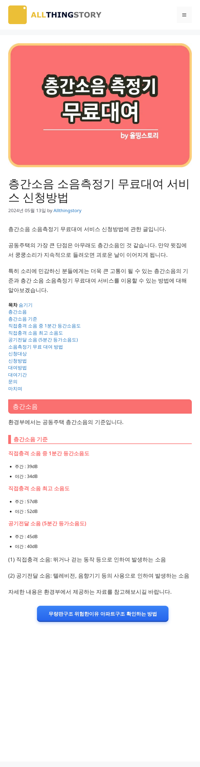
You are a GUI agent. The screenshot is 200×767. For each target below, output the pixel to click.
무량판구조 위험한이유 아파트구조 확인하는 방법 (102, 613)
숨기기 (26, 305)
